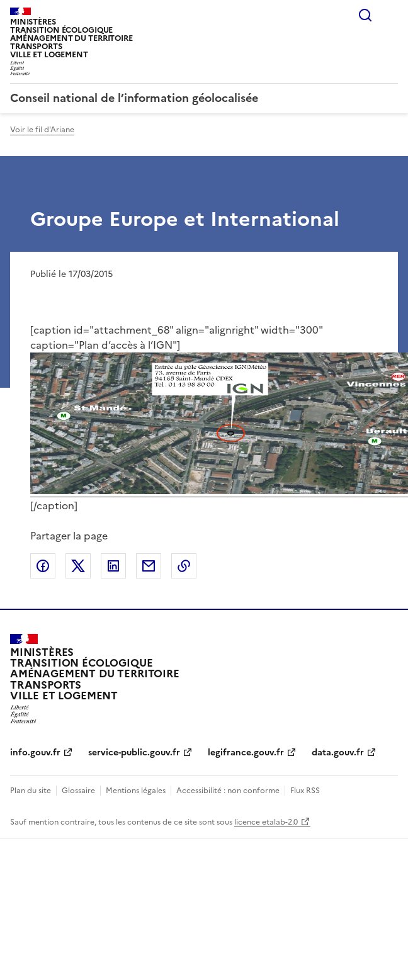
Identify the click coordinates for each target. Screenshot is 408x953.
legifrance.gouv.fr (246, 752)
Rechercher (365, 15)
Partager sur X (78, 565)
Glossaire (78, 790)
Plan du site (30, 790)
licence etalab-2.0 (266, 822)
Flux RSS (305, 790)
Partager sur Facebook (42, 565)
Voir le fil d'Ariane (42, 129)
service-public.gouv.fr (134, 752)
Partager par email (148, 565)
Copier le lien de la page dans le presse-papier (183, 565)
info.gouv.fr (35, 752)
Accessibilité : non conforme (228, 790)
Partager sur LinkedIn (113, 565)
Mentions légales (136, 790)
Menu (390, 15)
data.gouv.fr (338, 752)
